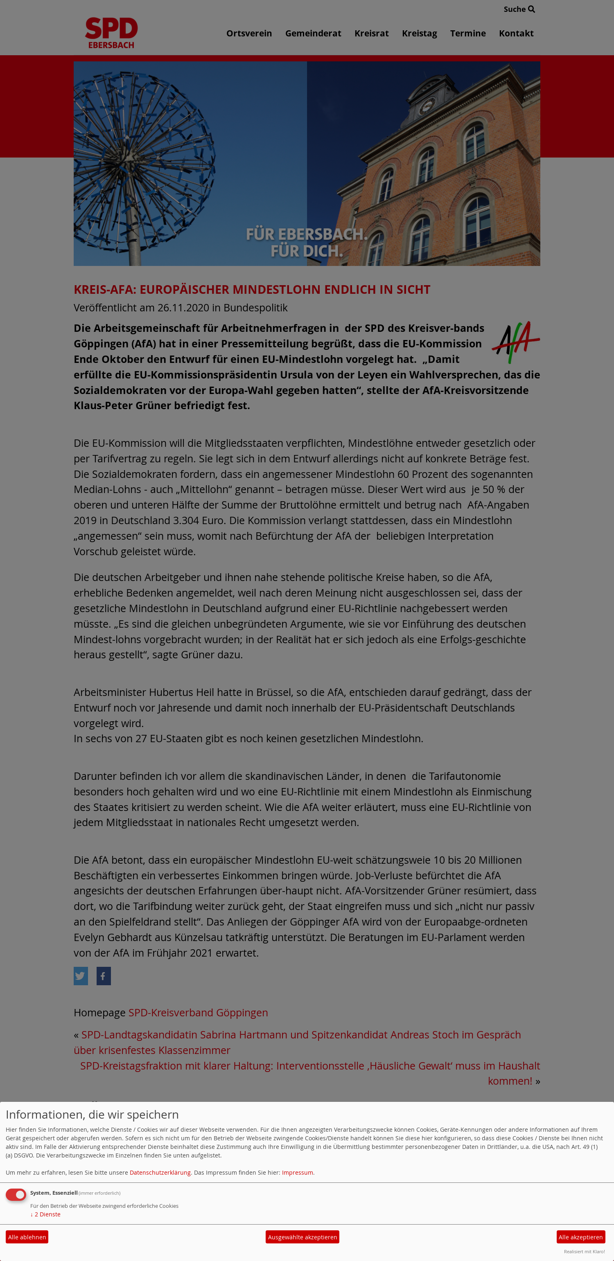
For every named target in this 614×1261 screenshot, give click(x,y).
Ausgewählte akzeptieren (302, 1237)
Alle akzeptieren (581, 1237)
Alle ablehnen (27, 1237)
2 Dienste (45, 1214)
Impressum (297, 1172)
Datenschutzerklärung (160, 1172)
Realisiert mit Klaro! (584, 1251)
